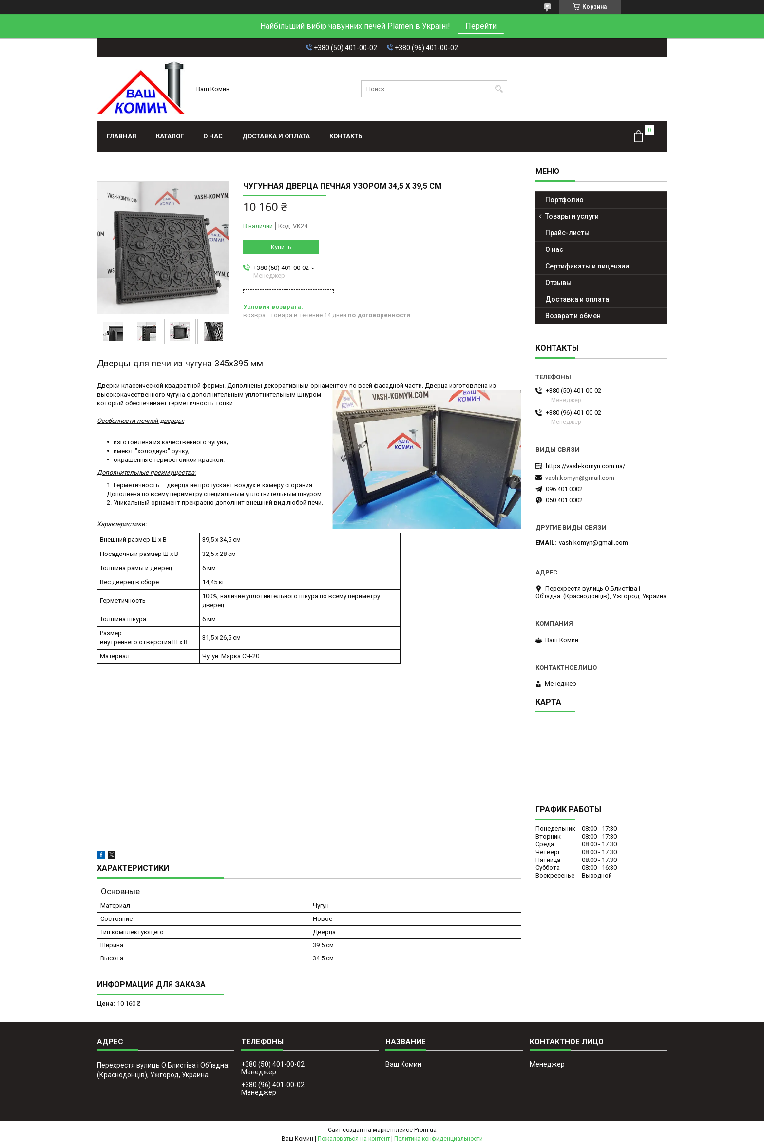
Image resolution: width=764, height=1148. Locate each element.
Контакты (346, 136)
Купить (281, 246)
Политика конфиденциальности (438, 1138)
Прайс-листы (567, 233)
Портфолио (564, 200)
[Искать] (498, 88)
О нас (213, 136)
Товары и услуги (572, 216)
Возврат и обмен (573, 316)
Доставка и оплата (276, 136)
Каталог (170, 136)
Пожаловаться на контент (354, 1138)
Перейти (481, 26)
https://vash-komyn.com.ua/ (585, 466)
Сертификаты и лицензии (587, 266)
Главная (121, 136)
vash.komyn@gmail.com (579, 477)
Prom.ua (425, 1130)
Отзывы (558, 283)
